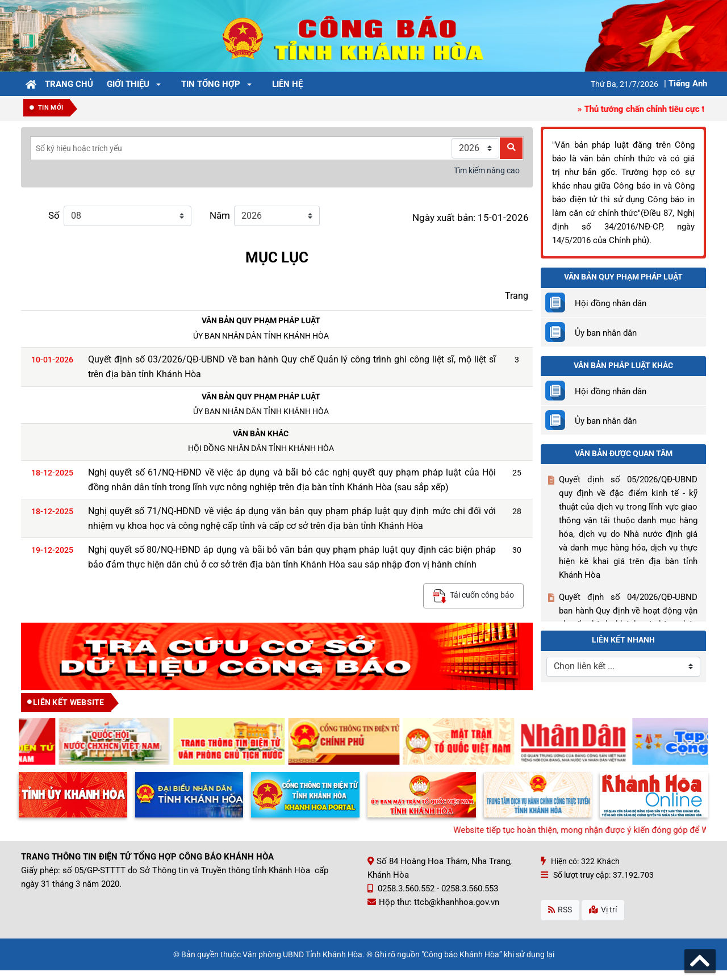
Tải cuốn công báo (473, 596)
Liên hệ (287, 84)
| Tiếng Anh (685, 83)
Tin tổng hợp (210, 84)
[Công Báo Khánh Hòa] (363, 35)
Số (54, 215)
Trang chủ (69, 84)
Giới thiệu (128, 84)
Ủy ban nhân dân (606, 333)
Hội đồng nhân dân (610, 303)
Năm (220, 215)
